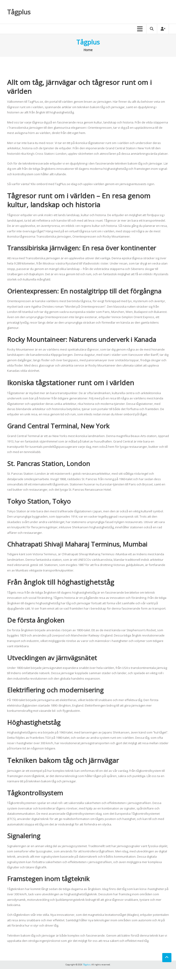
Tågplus (18, 12)
